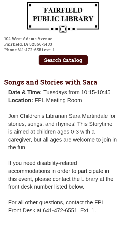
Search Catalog (63, 60)
